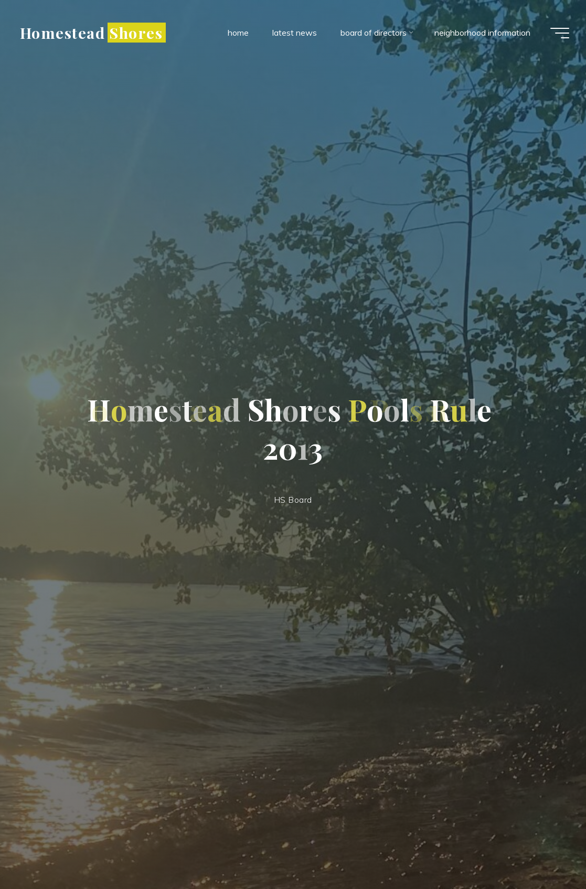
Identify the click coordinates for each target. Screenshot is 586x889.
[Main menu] (559, 33)
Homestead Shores (91, 33)
